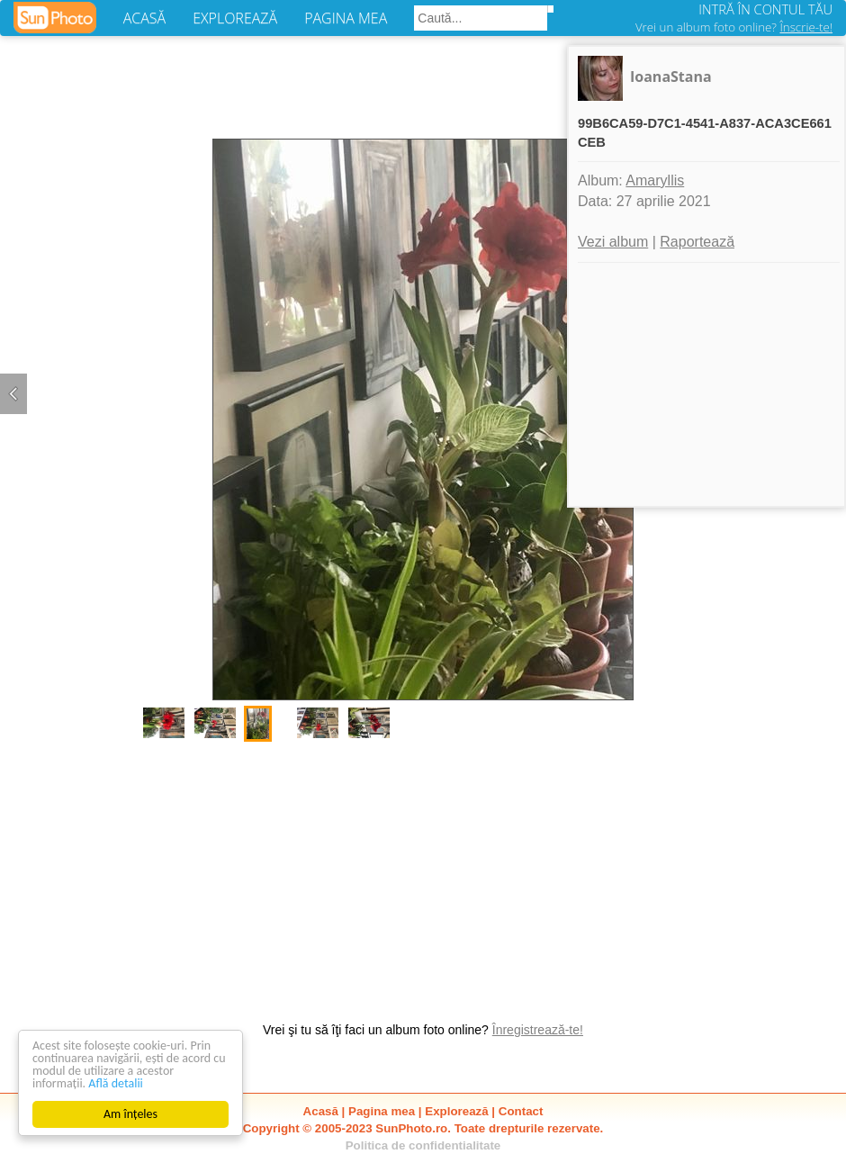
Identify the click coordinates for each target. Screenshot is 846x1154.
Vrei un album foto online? (733, 27)
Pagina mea (381, 1111)
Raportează (697, 241)
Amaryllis (655, 180)
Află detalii (115, 1083)
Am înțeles (131, 1114)
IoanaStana (671, 76)
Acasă (320, 1111)
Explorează (456, 1111)
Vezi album (613, 241)
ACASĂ (144, 18)
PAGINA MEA (345, 18)
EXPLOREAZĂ (235, 18)
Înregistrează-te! (537, 1030)
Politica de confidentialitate (423, 1145)
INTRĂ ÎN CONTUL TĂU (765, 9)
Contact (521, 1111)
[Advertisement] (423, 872)
